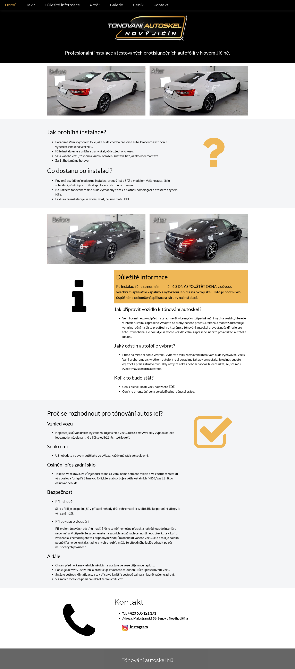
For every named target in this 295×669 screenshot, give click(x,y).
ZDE (172, 387)
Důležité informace (62, 5)
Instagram (139, 626)
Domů (11, 5)
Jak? (30, 5)
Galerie (116, 5)
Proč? (95, 5)
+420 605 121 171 (142, 613)
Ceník (138, 5)
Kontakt (160, 5)
